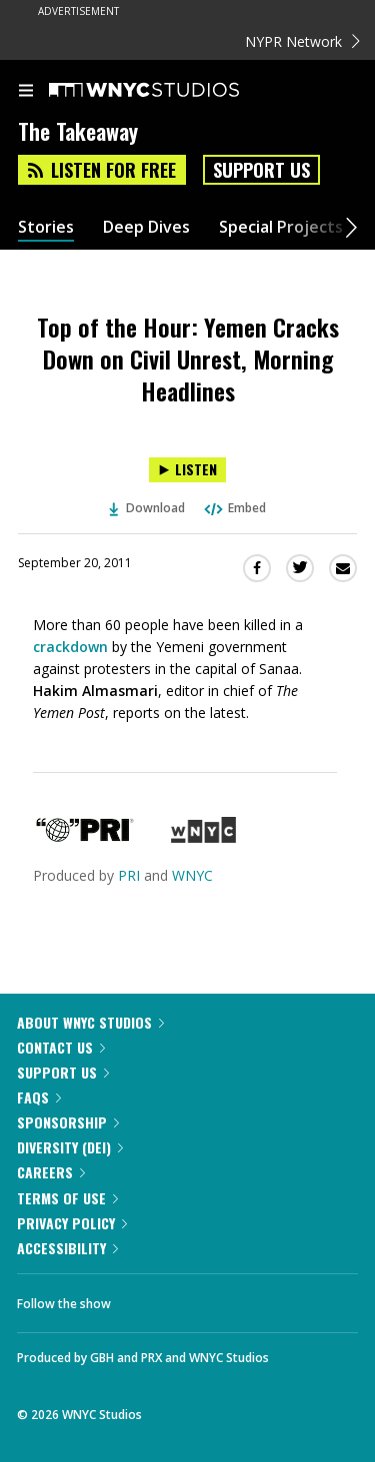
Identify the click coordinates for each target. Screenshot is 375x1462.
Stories (46, 227)
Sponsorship (68, 1121)
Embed (234, 507)
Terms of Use (67, 1197)
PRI (129, 875)
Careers (51, 1171)
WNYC (192, 875)
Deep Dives (146, 227)
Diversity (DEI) (70, 1146)
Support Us (261, 170)
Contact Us (61, 1047)
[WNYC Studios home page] (169, 91)
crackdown (70, 646)
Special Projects (281, 227)
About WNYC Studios (90, 1022)
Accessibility (67, 1247)
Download (147, 507)
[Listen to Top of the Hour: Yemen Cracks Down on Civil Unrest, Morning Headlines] (187, 469)
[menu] (26, 92)
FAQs (39, 1097)
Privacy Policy (72, 1222)
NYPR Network (302, 41)
